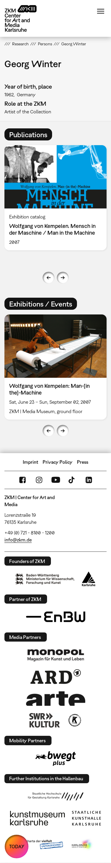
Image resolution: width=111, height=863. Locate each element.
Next (63, 278)
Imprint (30, 462)
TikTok (72, 479)
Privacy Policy (58, 462)
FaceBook (22, 479)
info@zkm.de (18, 539)
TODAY (16, 846)
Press (82, 462)
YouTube (56, 479)
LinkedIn (89, 479)
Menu (101, 11)
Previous (48, 278)
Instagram (39, 479)
